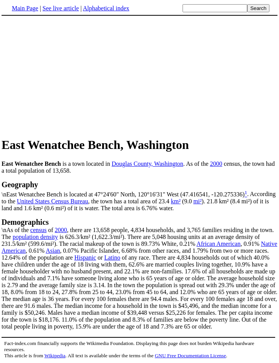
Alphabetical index (106, 8)
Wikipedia (54, 355)
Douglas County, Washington (147, 163)
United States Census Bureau (52, 201)
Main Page (25, 8)
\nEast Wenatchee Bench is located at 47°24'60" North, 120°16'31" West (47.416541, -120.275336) (139, 188)
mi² (197, 201)
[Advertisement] (66, 76)
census (38, 230)
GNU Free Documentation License (190, 355)
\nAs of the (139, 225)
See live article (60, 8)
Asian (53, 250)
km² (176, 201)
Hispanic (85, 257)
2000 (216, 163)
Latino (112, 257)
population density (35, 237)
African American (218, 243)
